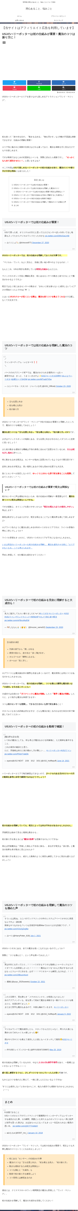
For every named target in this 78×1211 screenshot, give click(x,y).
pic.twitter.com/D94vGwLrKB (57, 236)
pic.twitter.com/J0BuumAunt (16, 975)
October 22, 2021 (37, 982)
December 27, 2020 (40, 243)
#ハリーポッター (56, 614)
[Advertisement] (39, 120)
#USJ (43, 376)
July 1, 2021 (35, 936)
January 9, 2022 (64, 1014)
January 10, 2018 (35, 1133)
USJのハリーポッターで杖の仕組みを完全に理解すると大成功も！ (39, 195)
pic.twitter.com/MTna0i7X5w (40, 379)
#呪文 (54, 617)
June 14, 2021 (63, 761)
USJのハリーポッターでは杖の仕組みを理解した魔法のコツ (36, 188)
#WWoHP (34, 617)
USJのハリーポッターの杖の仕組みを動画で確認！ (33, 198)
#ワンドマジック (22, 617)
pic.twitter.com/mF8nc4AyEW (17, 620)
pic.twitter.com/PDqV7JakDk (17, 754)
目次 (36, 180)
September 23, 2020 (54, 627)
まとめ (16, 205)
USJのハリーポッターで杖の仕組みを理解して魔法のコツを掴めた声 (40, 202)
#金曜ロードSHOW (19, 379)
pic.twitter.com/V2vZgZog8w (16, 929)
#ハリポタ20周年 (53, 376)
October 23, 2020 (63, 386)
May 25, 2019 (55, 1050)
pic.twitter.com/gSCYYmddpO (25, 1126)
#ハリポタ (44, 614)
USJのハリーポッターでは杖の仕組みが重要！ (31, 185)
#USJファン (10, 617)
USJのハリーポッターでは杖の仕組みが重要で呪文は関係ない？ (40, 192)
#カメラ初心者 (45, 617)
